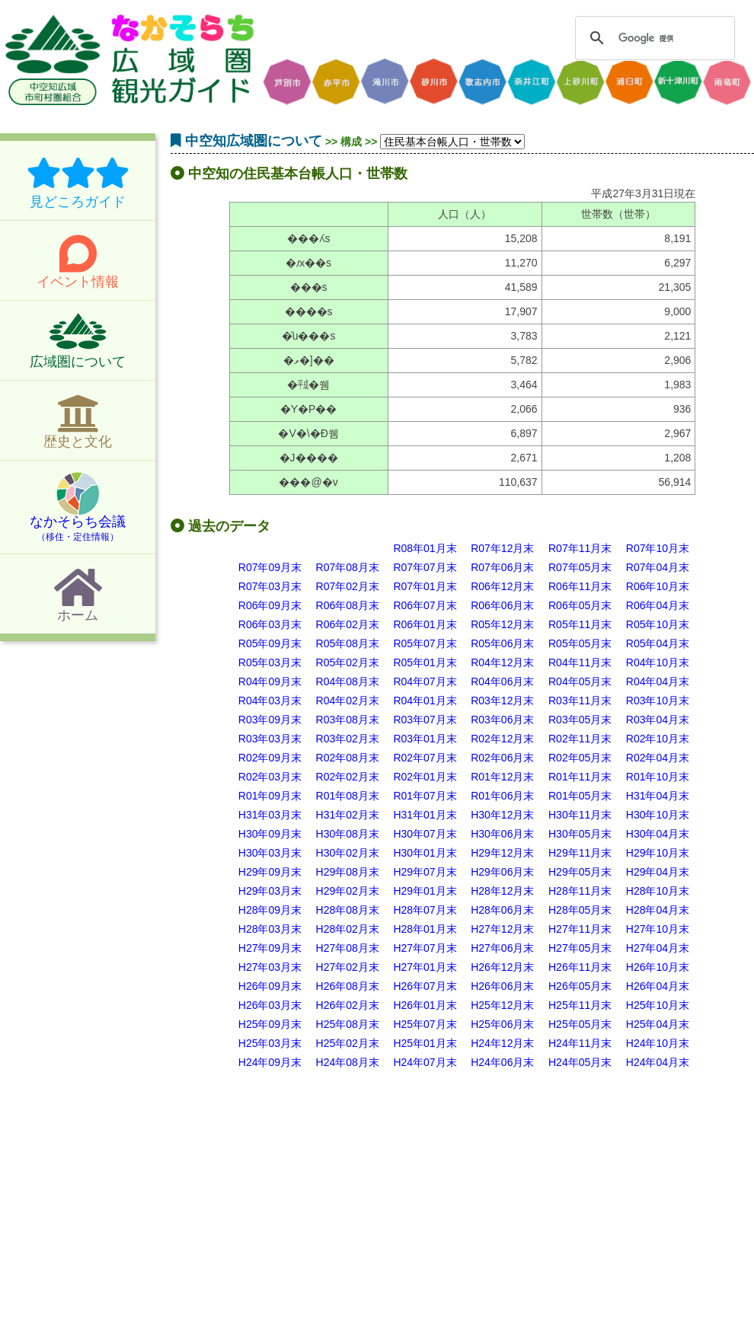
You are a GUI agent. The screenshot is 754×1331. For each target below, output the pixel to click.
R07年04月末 (657, 567)
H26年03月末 (270, 1005)
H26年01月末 (424, 1005)
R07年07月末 (424, 567)
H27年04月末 (657, 948)
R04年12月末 (502, 662)
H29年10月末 (657, 853)
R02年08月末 (347, 758)
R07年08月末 (347, 567)
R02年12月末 (502, 739)
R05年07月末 (424, 643)
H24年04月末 (657, 1062)
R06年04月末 (657, 605)
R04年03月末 (270, 700)
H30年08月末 (347, 834)
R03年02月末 (347, 739)
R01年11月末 (580, 777)
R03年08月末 (347, 719)
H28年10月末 (657, 891)
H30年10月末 (657, 815)
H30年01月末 (424, 853)
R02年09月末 (270, 758)
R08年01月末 (424, 548)
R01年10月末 (657, 777)
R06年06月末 (502, 605)
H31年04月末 (657, 796)
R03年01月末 (424, 739)
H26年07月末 (424, 986)
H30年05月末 (580, 834)
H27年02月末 (347, 967)
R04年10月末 (657, 662)
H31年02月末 (347, 815)
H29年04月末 (657, 872)
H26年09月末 (270, 986)
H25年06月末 (502, 1024)
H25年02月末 (347, 1043)
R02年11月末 (580, 739)
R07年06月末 (502, 567)
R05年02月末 (347, 662)
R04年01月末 (424, 700)
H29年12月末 (502, 853)
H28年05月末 (580, 910)
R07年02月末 (347, 586)
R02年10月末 (657, 739)
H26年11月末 (580, 967)
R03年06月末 (502, 719)
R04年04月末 (657, 681)
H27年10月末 (657, 929)
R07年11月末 (580, 548)
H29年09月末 (270, 872)
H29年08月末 (347, 872)
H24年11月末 (580, 1043)
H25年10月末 (657, 1005)
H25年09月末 (270, 1024)
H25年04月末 (657, 1024)
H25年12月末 (502, 1005)
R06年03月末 (270, 624)
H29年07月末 (424, 872)
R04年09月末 (270, 681)
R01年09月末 (270, 796)
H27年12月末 (502, 929)
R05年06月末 (502, 643)
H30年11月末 (580, 815)
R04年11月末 (580, 662)
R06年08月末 (347, 605)
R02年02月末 (347, 777)
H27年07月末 (424, 948)
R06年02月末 (347, 624)
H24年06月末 (502, 1062)
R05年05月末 (580, 643)
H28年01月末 (424, 929)
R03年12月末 (502, 700)
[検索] (652, 38)
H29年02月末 (347, 891)
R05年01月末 (424, 662)
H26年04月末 (657, 986)
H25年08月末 (347, 1024)
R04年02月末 (347, 700)
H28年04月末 (657, 910)
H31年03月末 (270, 815)
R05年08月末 (347, 643)
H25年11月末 (580, 1005)
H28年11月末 (580, 891)
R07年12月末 (502, 548)
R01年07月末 (424, 796)
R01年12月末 (502, 777)
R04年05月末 (580, 681)
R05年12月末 (502, 624)
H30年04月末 (657, 834)
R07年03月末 (270, 586)
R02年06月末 (502, 758)
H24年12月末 (502, 1043)
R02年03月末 (270, 777)
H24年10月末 (657, 1043)
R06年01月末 (424, 624)
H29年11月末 (580, 853)
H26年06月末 (502, 986)
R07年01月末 (424, 586)
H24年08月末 (347, 1062)
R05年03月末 (270, 662)
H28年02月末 (347, 929)
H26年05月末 (580, 986)
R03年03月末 (270, 739)
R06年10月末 (657, 586)
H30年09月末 (270, 834)
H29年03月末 (270, 891)
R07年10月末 (657, 548)
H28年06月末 (502, 910)
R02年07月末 (424, 758)
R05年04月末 (657, 643)
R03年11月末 (580, 700)
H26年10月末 (657, 967)
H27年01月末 (424, 967)
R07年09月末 (270, 567)
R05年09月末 (270, 643)
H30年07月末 (424, 834)
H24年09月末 (270, 1062)
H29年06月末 (502, 872)
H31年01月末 (424, 815)
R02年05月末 (580, 758)
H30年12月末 (502, 815)
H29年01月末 (424, 891)
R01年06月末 (502, 796)
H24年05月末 (580, 1062)
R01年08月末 (347, 796)
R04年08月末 (347, 681)
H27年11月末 (580, 929)
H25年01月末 (424, 1043)
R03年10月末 (657, 700)
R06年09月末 (270, 605)
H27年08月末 (347, 948)
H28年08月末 (347, 910)
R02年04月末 (657, 758)
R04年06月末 (502, 681)
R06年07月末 (424, 605)
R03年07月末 (424, 719)
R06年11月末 (580, 586)
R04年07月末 (424, 681)
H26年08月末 (347, 986)
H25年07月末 (424, 1024)
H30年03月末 (270, 853)
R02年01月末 (424, 777)
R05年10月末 (657, 624)
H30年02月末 (347, 853)
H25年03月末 (270, 1043)
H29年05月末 (580, 872)
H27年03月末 (270, 967)
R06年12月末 (502, 586)
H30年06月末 (502, 834)
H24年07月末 (424, 1062)
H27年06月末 (502, 948)
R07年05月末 (580, 567)
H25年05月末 (580, 1024)
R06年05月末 (580, 605)
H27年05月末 (580, 948)
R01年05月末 (580, 796)
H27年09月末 (270, 948)
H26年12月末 (502, 967)
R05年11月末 (580, 624)
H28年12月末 (502, 891)
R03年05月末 (580, 719)
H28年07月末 (424, 910)
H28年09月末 (270, 910)
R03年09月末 (270, 719)
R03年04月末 (657, 719)
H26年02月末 (347, 1005)
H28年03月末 (270, 929)
